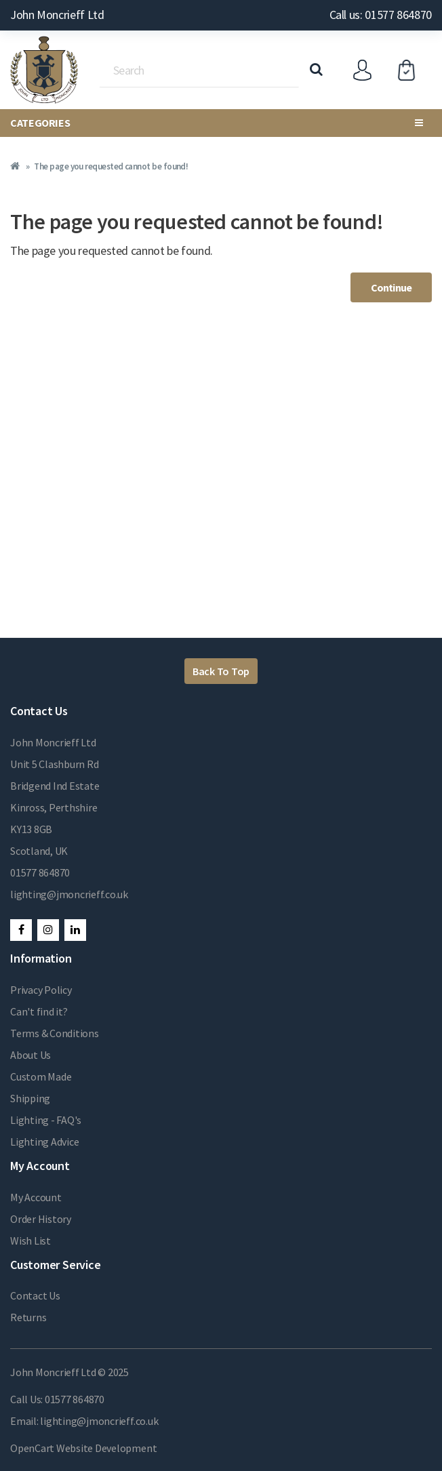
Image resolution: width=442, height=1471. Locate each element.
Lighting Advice (44, 1141)
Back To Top (221, 671)
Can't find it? (39, 1011)
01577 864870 (40, 872)
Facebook (21, 930)
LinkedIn (75, 930)
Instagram (48, 930)
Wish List (30, 1240)
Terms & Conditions (54, 1033)
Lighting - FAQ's (45, 1120)
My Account (36, 1197)
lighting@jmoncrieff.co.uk (69, 894)
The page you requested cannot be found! (111, 166)
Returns (28, 1317)
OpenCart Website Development (83, 1448)
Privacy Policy (41, 989)
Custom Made (40, 1076)
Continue (391, 287)
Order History (40, 1219)
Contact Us (35, 1295)
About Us (30, 1055)
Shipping (30, 1098)
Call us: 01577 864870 (380, 14)
